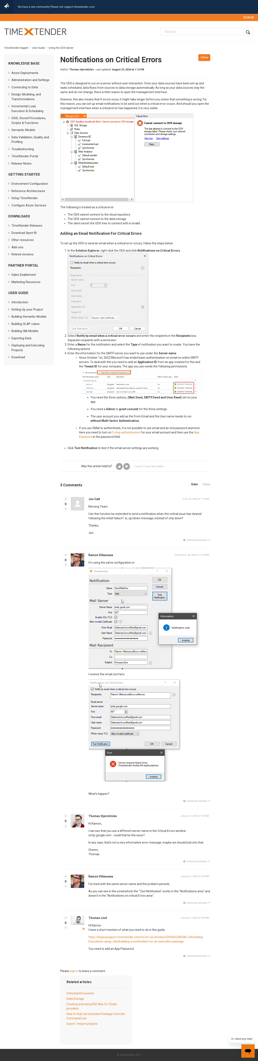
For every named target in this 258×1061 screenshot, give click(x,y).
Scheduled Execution (80, 993)
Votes (206, 484)
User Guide (38, 47)
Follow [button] (204, 57)
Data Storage (75, 998)
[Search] (207, 31)
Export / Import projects (82, 1023)
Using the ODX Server (61, 47)
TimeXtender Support (16, 47)
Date (194, 484)
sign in (74, 971)
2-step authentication (126, 432)
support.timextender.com (79, 6)
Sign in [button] (248, 17)
